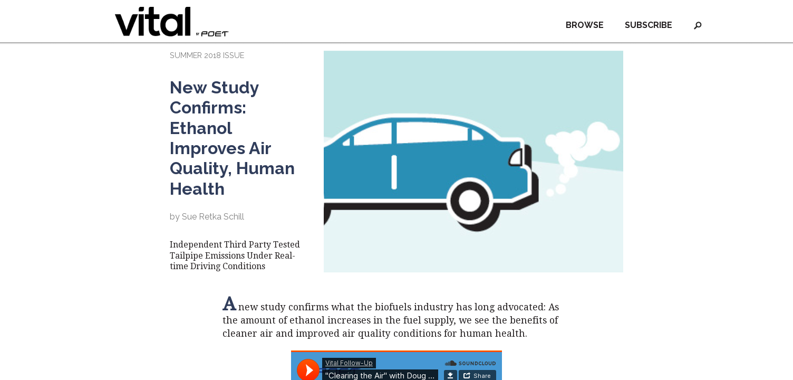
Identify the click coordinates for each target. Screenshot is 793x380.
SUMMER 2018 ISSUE (207, 55)
